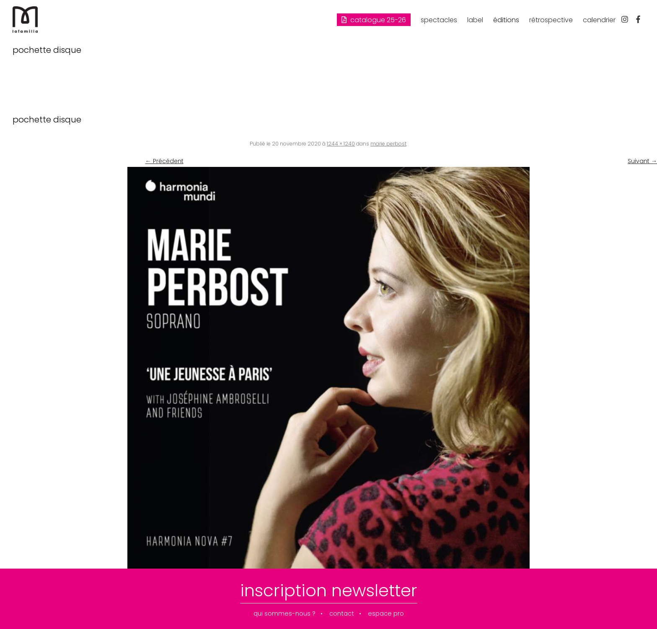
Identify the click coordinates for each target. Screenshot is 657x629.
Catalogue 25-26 (373, 20)
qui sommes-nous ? (284, 614)
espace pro (386, 614)
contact (341, 614)
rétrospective (551, 20)
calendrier (599, 20)
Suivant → (642, 161)
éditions (506, 20)
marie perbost (388, 143)
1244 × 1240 (341, 143)
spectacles (439, 20)
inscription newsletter (328, 590)
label (475, 20)
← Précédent (164, 161)
